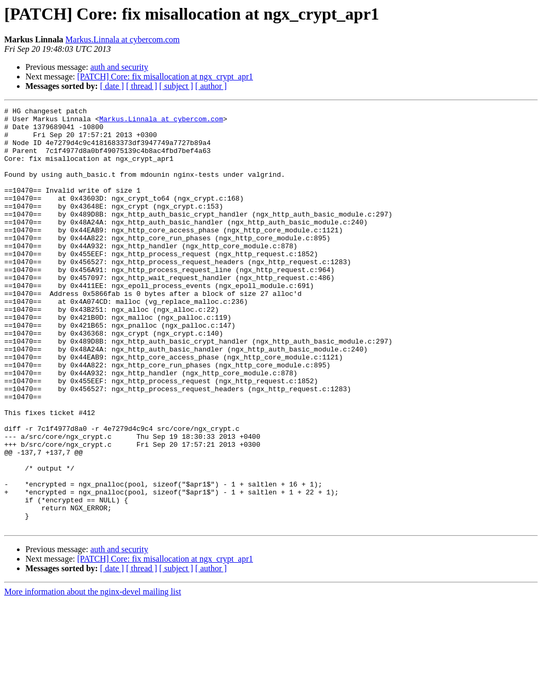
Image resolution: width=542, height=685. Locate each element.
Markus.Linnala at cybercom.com (123, 39)
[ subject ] (176, 86)
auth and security (119, 66)
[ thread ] (141, 86)
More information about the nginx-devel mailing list (92, 675)
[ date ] (112, 86)
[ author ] (211, 86)
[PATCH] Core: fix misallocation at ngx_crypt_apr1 (165, 76)
